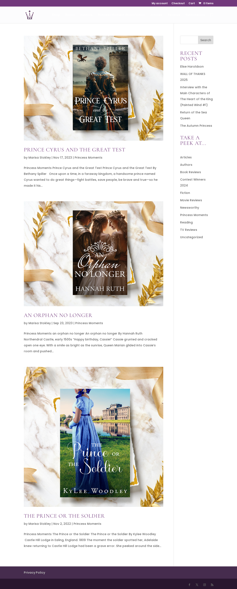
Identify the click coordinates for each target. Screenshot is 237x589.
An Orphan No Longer (58, 315)
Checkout (178, 3)
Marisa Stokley (39, 157)
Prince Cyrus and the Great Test (74, 149)
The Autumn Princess (196, 126)
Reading (186, 222)
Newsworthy (189, 207)
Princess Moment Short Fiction (121, 15)
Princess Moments (88, 157)
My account (160, 3)
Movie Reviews (191, 200)
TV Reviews (188, 230)
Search (205, 40)
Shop (56, 15)
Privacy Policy (34, 572)
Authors (86, 15)
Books (70, 15)
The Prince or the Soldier (64, 516)
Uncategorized (191, 237)
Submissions (195, 15)
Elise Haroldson (192, 66)
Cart (192, 3)
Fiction (185, 193)
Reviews (174, 15)
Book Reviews (190, 172)
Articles (156, 15)
